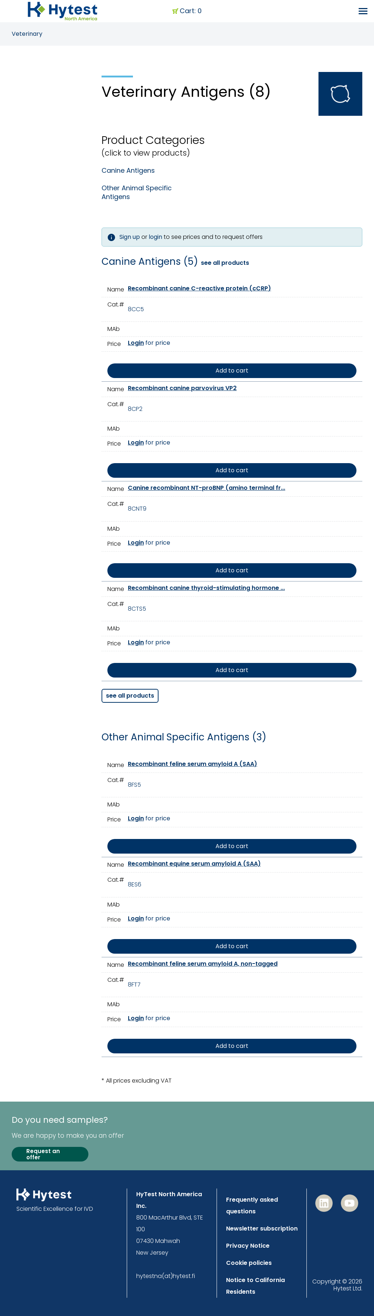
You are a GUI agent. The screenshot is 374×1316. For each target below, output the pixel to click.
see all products (225, 263)
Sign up (129, 237)
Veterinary (27, 34)
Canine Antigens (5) (150, 261)
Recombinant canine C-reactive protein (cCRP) (199, 288)
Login (136, 343)
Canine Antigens (128, 170)
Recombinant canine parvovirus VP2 (182, 388)
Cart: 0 (191, 11)
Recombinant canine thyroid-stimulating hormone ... (206, 588)
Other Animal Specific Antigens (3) (184, 737)
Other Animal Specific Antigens (137, 192)
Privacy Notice (248, 1245)
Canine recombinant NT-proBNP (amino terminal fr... (206, 488)
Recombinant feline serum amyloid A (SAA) (192, 764)
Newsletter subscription (262, 1228)
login (155, 237)
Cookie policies (249, 1263)
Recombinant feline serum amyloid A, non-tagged (203, 964)
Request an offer (43, 1154)
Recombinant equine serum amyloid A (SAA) (194, 863)
